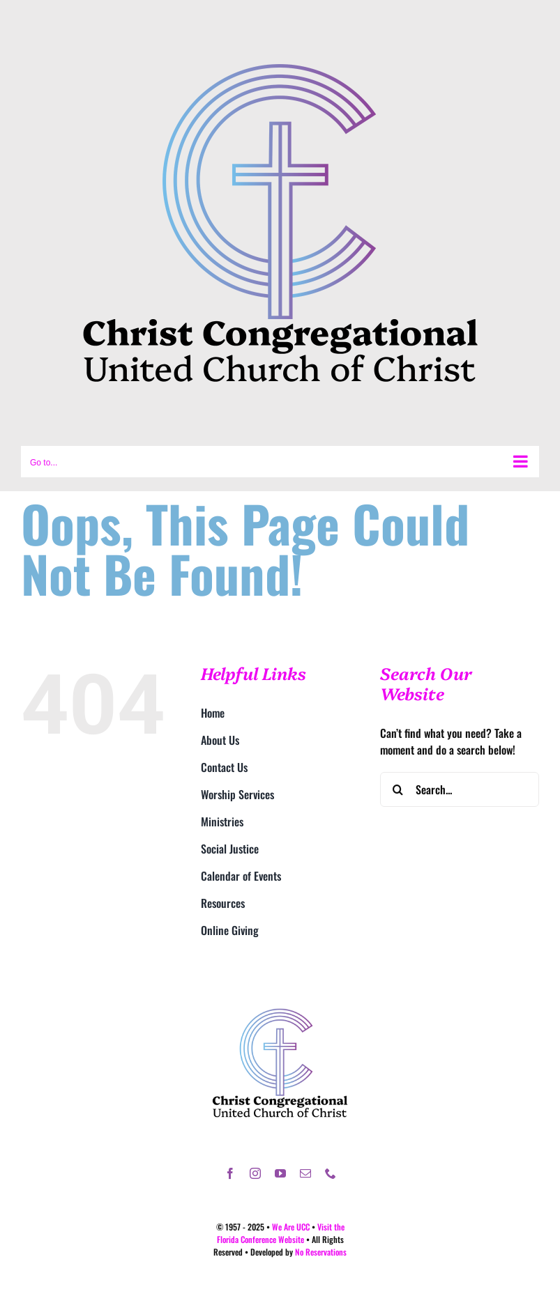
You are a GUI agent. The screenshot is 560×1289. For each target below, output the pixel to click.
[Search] (397, 789)
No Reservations (321, 1252)
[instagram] (255, 1173)
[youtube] (280, 1173)
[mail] (305, 1173)
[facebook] (230, 1173)
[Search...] (459, 789)
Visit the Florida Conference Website (281, 1233)
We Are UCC (291, 1227)
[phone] (330, 1173)
